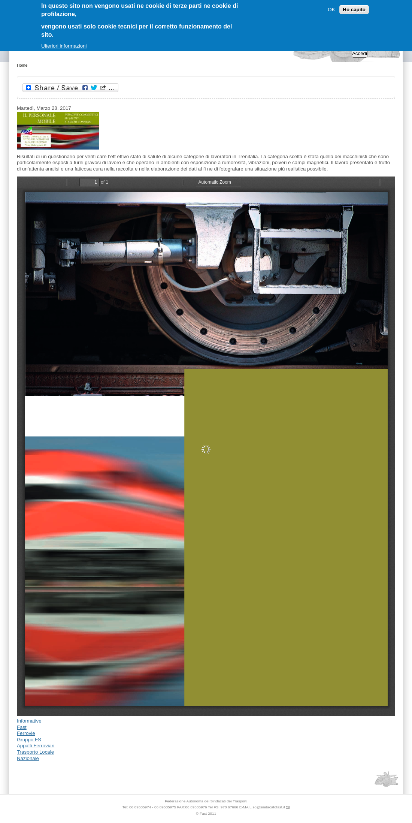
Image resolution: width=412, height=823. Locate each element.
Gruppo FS (29, 739)
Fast (22, 727)
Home (22, 65)
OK (331, 9)
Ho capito (354, 9)
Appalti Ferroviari (35, 745)
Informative (29, 721)
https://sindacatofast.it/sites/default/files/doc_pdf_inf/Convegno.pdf (206, 446)
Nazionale (28, 758)
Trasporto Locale (35, 752)
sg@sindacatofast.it (268, 807)
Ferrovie (26, 733)
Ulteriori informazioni (64, 46)
